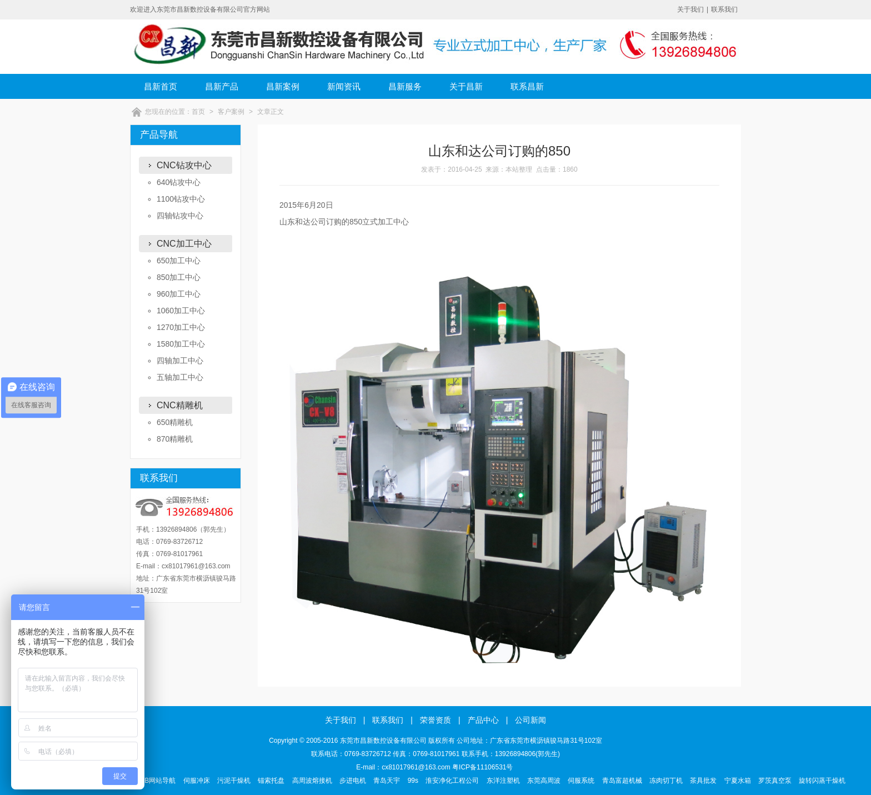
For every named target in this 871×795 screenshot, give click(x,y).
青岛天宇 (386, 780)
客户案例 (231, 112)
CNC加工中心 (184, 243)
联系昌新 (527, 86)
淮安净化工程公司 (452, 780)
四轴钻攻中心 (180, 215)
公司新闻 (530, 720)
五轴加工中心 (180, 377)
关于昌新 (466, 86)
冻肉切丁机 (666, 780)
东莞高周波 (543, 780)
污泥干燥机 (234, 780)
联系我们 (724, 9)
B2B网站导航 (156, 780)
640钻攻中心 (179, 182)
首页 (198, 112)
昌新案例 (282, 86)
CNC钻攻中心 (184, 165)
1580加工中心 (181, 343)
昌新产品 (221, 86)
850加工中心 (179, 277)
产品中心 (483, 720)
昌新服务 (405, 86)
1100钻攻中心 (181, 198)
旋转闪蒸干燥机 (822, 780)
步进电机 (352, 780)
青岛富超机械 (622, 780)
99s (413, 780)
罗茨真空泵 (775, 780)
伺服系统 (581, 780)
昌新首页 (160, 86)
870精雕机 (175, 438)
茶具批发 (703, 780)
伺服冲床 (196, 780)
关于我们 (690, 9)
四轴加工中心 (180, 360)
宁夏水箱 (737, 780)
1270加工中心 (181, 327)
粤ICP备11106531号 (482, 767)
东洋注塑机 (503, 780)
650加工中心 (179, 260)
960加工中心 (179, 293)
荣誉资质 (435, 720)
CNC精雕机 (180, 405)
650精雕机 (175, 422)
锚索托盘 (271, 780)
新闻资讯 (344, 86)
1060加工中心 (181, 310)
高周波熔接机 (312, 780)
